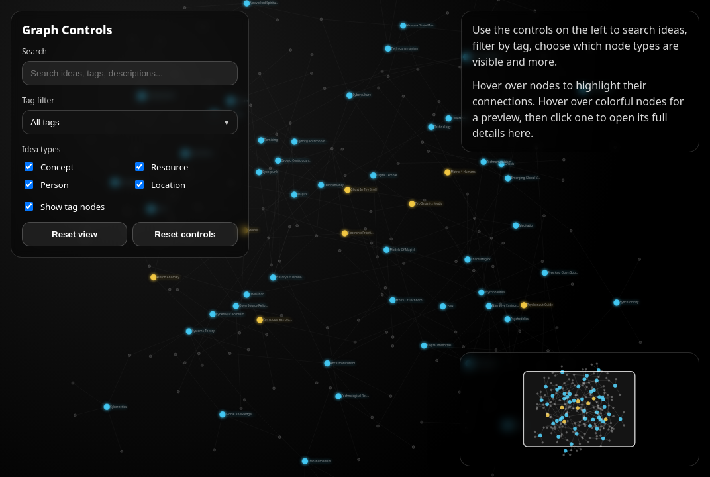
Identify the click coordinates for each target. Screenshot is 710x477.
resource (161, 167)
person (47, 185)
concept (49, 167)
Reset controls (185, 234)
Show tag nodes (65, 207)
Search (34, 51)
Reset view (74, 234)
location (160, 185)
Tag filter (38, 100)
